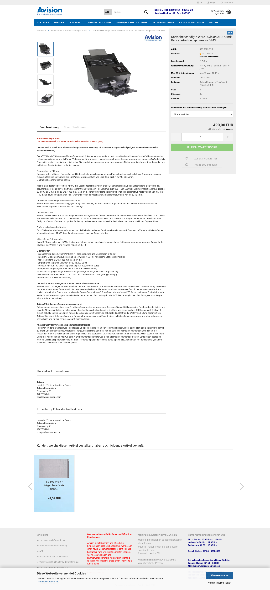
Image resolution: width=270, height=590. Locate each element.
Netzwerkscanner (163, 22)
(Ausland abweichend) (209, 57)
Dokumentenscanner (99, 22)
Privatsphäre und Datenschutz (53, 556)
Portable (59, 22)
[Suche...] (108, 12)
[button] (199, 2)
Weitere (213, 22)
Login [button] (211, 2)
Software (43, 22)
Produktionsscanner (191, 22)
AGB (41, 551)
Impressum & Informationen (52, 540)
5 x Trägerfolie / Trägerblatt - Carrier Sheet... (54, 485)
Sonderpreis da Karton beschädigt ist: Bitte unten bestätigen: (199, 107)
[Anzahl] (202, 137)
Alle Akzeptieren (219, 575)
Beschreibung (49, 127)
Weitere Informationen (219, 582)
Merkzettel (227, 2)
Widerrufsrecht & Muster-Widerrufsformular (59, 562)
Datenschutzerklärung (47, 581)
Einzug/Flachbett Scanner (131, 22)
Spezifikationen (75, 127)
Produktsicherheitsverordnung (53, 545)
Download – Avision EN (149, 553)
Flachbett (76, 22)
